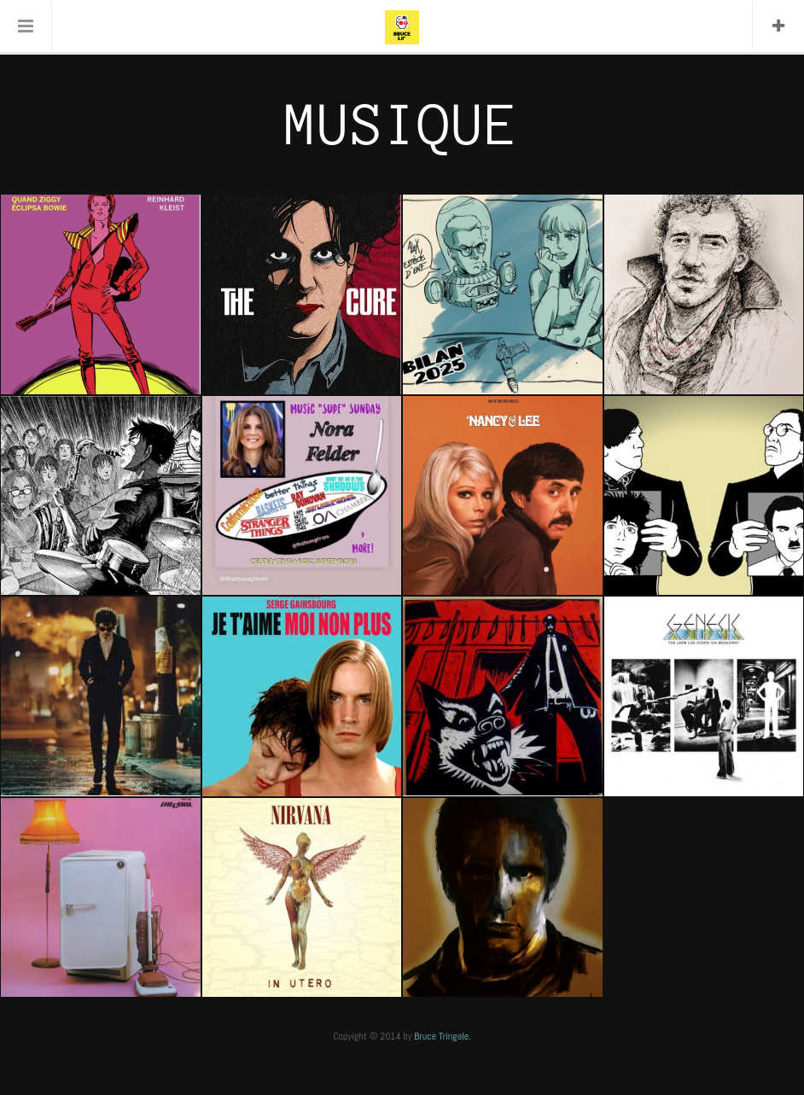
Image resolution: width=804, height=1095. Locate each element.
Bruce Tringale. (442, 1036)
